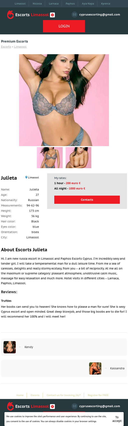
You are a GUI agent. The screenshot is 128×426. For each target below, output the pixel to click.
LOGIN (64, 26)
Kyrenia (105, 3)
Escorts (6, 46)
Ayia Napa (88, 3)
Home (20, 395)
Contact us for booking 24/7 (64, 395)
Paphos (70, 3)
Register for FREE (98, 395)
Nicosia (37, 3)
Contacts (87, 200)
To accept (117, 419)
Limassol (20, 3)
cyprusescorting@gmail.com (99, 14)
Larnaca (54, 3)
